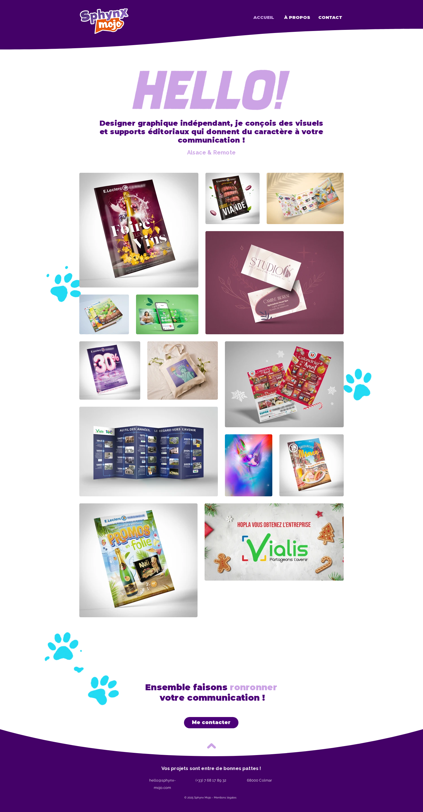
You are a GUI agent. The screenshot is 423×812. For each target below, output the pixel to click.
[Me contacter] (211, 722)
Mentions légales (225, 797)
